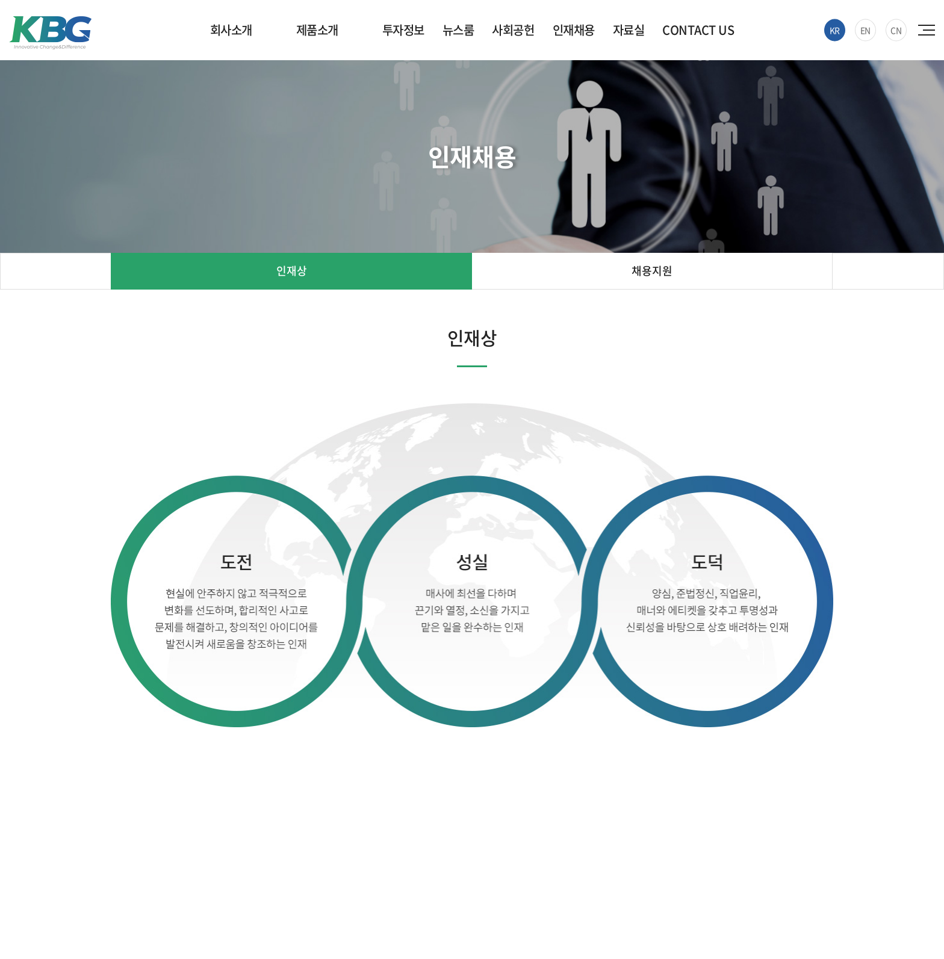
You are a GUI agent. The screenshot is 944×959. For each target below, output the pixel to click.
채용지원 (652, 270)
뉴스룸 (458, 30)
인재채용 (574, 30)
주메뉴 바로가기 (0, 0)
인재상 (291, 270)
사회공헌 (513, 30)
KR (835, 30)
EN (865, 30)
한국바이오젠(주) (50, 32)
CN (895, 30)
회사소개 (231, 30)
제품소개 (317, 30)
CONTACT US (698, 30)
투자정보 (403, 30)
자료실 (629, 30)
